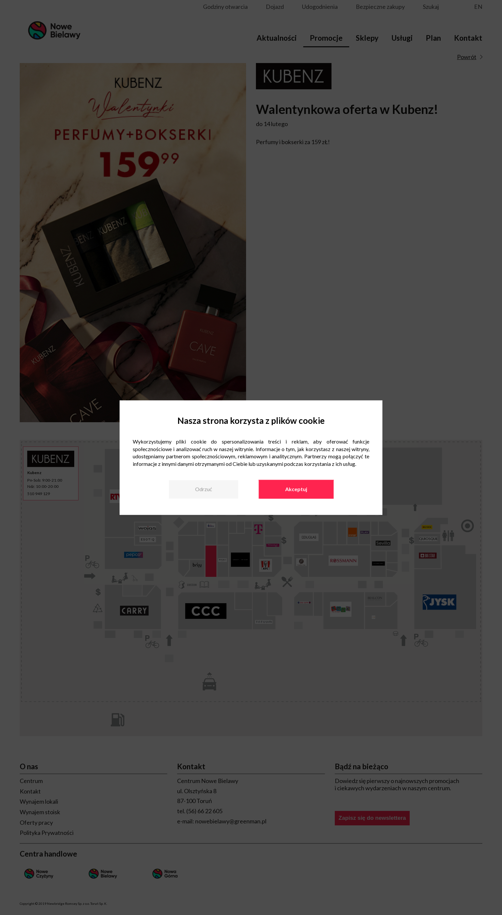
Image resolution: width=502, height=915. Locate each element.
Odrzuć (203, 489)
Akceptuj (296, 489)
